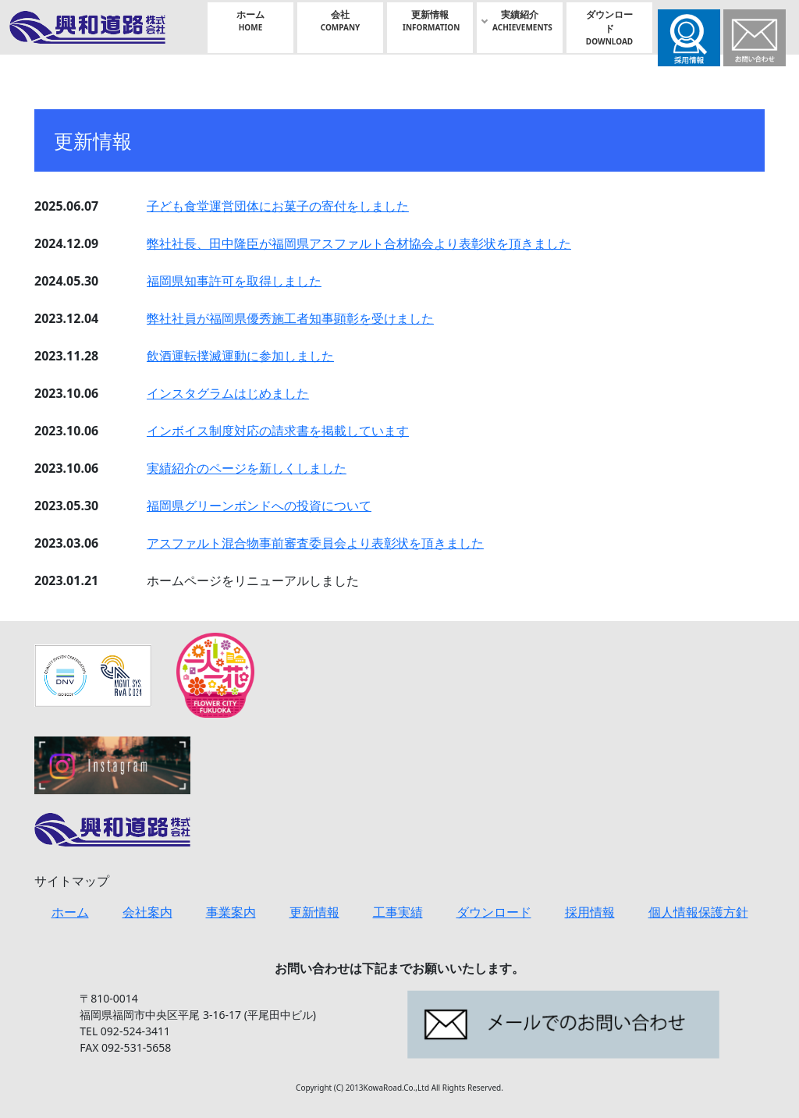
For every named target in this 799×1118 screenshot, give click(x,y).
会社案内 (147, 912)
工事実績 (398, 912)
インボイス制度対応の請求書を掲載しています (278, 430)
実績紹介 (522, 21)
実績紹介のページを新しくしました (246, 468)
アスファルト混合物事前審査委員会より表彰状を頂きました (315, 543)
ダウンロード (609, 28)
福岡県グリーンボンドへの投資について (259, 505)
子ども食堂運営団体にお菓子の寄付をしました (278, 206)
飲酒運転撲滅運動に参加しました (240, 355)
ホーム (250, 21)
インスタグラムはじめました (228, 393)
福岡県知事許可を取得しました (234, 280)
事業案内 (231, 912)
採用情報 (590, 912)
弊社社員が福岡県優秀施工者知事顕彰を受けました (290, 318)
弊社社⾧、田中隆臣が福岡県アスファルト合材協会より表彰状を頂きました (359, 243)
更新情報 (431, 21)
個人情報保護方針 (698, 912)
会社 (340, 21)
